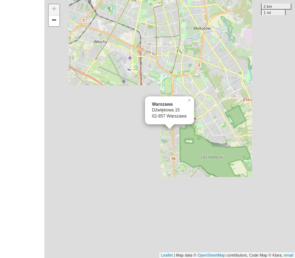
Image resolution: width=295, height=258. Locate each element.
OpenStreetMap (212, 255)
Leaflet (167, 255)
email (288, 255)
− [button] (54, 20)
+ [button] (54, 9)
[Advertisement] (22, 129)
